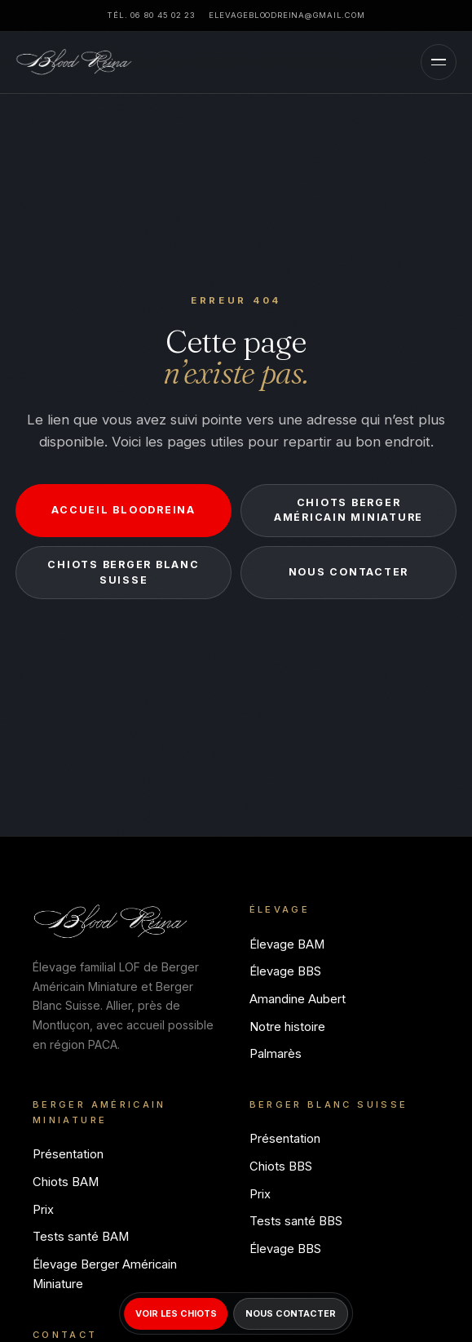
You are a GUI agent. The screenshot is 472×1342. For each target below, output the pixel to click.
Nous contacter (348, 572)
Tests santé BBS (295, 1221)
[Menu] (439, 62)
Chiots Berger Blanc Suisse (123, 572)
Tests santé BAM (81, 1236)
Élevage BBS (285, 971)
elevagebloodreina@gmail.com (287, 15)
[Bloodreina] (74, 62)
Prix (43, 1209)
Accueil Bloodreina (123, 510)
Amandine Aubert (297, 999)
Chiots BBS (280, 1166)
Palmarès (275, 1053)
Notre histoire (287, 1027)
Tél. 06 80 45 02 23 (151, 15)
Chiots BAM (66, 1182)
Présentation (68, 1154)
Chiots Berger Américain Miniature (348, 510)
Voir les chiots (176, 1313)
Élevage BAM (286, 944)
